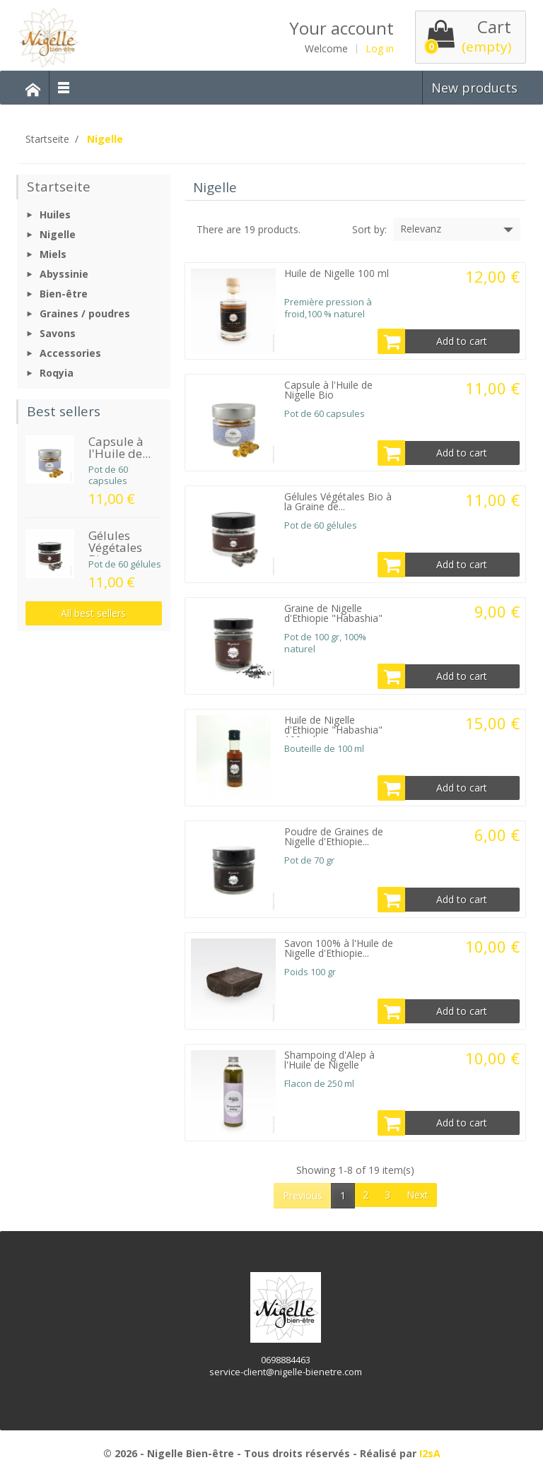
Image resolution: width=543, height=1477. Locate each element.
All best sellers (93, 613)
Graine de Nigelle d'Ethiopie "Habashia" (333, 613)
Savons (58, 333)
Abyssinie (64, 274)
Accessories (70, 353)
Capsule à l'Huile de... (119, 447)
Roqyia (57, 372)
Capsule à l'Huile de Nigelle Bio (328, 389)
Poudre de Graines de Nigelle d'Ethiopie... (333, 836)
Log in (380, 49)
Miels (53, 254)
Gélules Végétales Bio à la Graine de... (338, 501)
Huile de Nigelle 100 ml (336, 273)
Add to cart (432, 341)
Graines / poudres (85, 313)
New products (474, 87)
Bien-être (64, 293)
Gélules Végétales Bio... (115, 547)
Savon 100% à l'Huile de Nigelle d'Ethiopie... (338, 948)
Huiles (55, 214)
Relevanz (458, 229)
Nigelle (58, 234)
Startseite (58, 186)
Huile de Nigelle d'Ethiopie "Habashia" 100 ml (333, 729)
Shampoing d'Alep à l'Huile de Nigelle (329, 1059)
